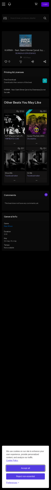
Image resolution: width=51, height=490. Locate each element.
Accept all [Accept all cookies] (25, 468)
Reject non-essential (25, 476)
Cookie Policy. (12, 460)
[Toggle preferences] (12, 483)
